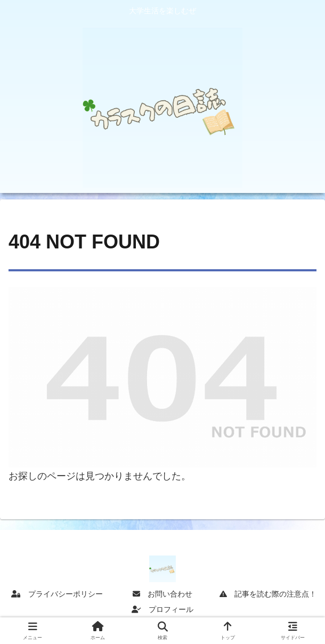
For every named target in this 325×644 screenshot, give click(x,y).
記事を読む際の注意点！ (268, 594)
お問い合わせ (162, 594)
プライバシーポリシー (57, 594)
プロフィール (162, 609)
